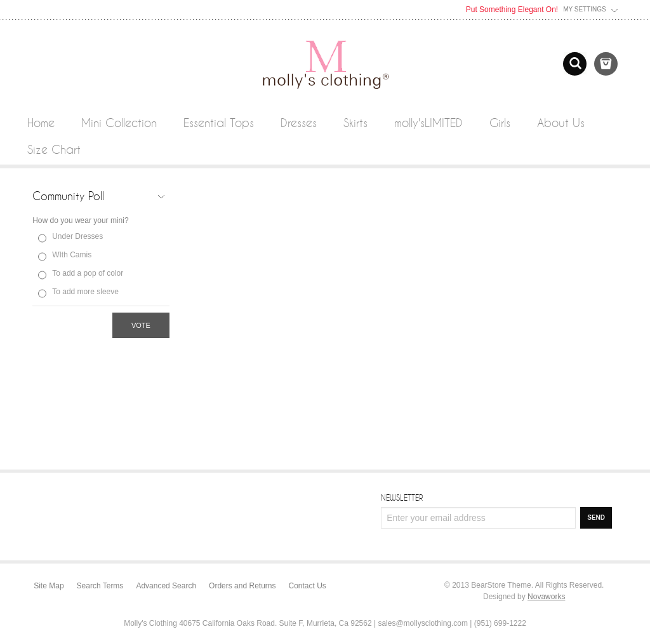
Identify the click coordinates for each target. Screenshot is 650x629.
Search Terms (100, 585)
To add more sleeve (85, 291)
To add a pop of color (87, 273)
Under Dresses (77, 236)
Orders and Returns (242, 585)
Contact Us (307, 585)
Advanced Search (166, 585)
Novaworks (546, 596)
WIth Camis (71, 254)
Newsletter (402, 497)
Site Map (48, 585)
